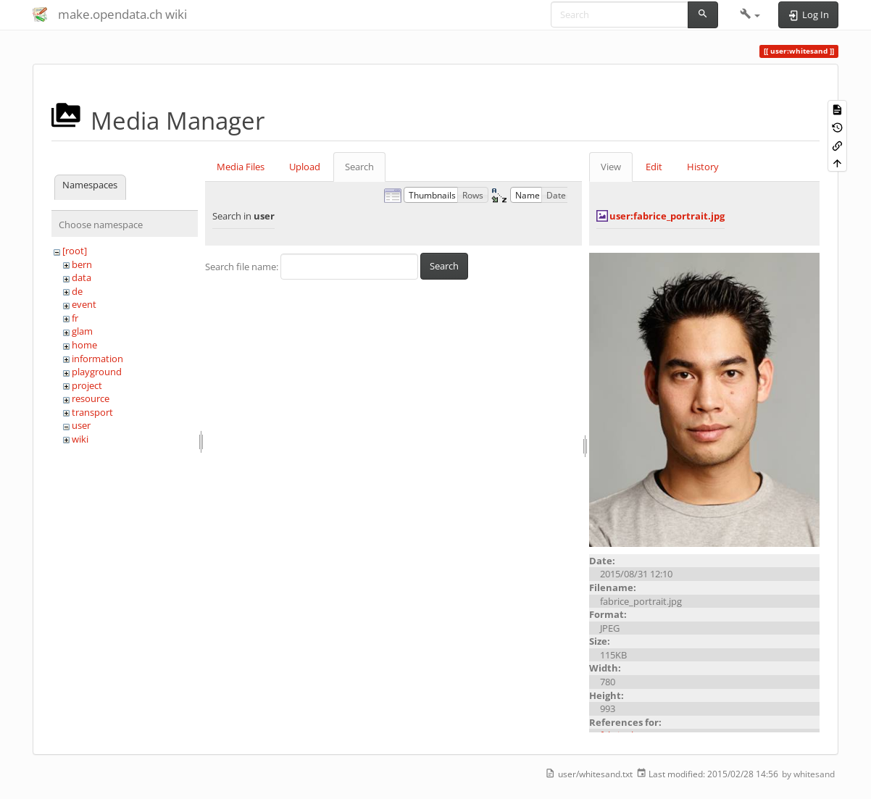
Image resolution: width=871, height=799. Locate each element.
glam (82, 331)
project (87, 385)
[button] (750, 14)
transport (92, 412)
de (77, 291)
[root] (74, 250)
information (97, 358)
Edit (654, 166)
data (81, 277)
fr (75, 318)
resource (90, 398)
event (84, 304)
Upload (304, 166)
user (81, 425)
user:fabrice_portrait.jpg (667, 215)
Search (359, 166)
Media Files (240, 166)
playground (97, 371)
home (84, 344)
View (611, 166)
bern (82, 264)
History (703, 166)
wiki (80, 438)
